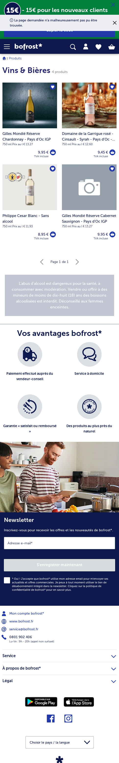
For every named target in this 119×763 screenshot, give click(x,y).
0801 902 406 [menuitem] (17, 637)
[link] (33, 46)
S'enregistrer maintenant (59, 564)
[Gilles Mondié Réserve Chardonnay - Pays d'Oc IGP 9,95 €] (29, 124)
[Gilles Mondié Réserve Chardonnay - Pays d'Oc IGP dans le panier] (53, 152)
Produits (15, 58)
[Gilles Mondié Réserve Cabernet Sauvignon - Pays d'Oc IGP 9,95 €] (89, 205)
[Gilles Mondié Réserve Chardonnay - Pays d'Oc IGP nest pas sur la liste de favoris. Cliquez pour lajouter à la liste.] (52, 87)
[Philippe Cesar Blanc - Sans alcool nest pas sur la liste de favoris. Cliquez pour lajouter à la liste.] (52, 168)
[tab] (86, 47)
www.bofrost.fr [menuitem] (17, 621)
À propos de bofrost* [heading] (59, 667)
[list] (59, 394)
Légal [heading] (59, 680)
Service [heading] (59, 655)
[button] (9, 47)
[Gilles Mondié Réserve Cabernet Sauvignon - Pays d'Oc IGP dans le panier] (112, 234)
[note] (59, 295)
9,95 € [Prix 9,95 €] (43, 152)
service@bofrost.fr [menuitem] (20, 629)
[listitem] (30, 365)
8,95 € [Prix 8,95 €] (43, 234)
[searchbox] (73, 47)
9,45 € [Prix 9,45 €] (103, 152)
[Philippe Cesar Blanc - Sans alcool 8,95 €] (29, 205)
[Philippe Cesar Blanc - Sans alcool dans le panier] (53, 234)
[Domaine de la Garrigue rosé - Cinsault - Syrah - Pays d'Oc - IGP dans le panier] (112, 152)
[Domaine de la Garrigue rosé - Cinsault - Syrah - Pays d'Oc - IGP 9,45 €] (89, 124)
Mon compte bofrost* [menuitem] (23, 613)
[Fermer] (113, 5)
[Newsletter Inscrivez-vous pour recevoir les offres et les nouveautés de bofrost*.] (59, 559)
